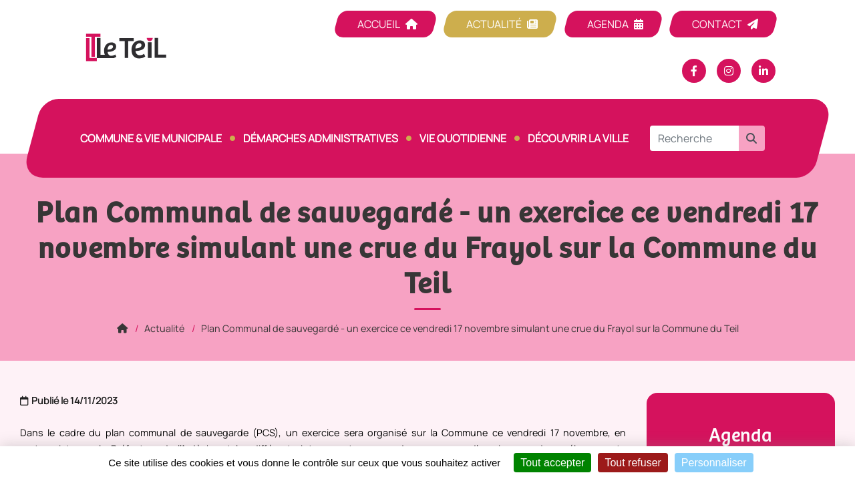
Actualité (494, 24)
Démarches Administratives (320, 138)
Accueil (378, 24)
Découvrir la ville (578, 138)
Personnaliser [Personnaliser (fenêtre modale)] (714, 462)
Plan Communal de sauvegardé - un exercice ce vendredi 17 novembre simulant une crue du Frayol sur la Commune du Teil (470, 328)
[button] (751, 138)
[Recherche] (694, 138)
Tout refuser (633, 462)
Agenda (608, 24)
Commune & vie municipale (151, 138)
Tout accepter (552, 462)
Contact (717, 24)
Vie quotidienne (462, 138)
